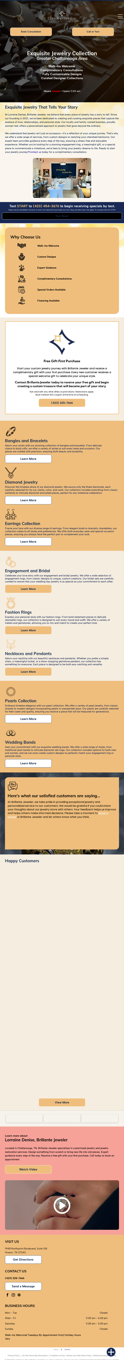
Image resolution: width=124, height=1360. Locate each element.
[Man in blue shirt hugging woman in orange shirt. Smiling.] (90, 903)
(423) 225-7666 (14, 1278)
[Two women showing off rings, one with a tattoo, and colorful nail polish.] (34, 946)
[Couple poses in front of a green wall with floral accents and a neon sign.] (90, 1016)
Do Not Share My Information (35, 1355)
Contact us (35, 152)
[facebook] (7, 1295)
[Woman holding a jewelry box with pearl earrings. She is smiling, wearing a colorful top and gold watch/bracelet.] (34, 1002)
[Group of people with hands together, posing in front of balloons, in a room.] (34, 1059)
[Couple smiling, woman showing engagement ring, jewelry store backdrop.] (90, 960)
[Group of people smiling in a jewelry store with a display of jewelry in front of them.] (90, 1073)
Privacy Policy (13, 1355)
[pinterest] (19, 1295)
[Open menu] (120, 16)
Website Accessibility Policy (104, 1355)
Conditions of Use (57, 1355)
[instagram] (13, 1295)
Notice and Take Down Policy (79, 1355)
